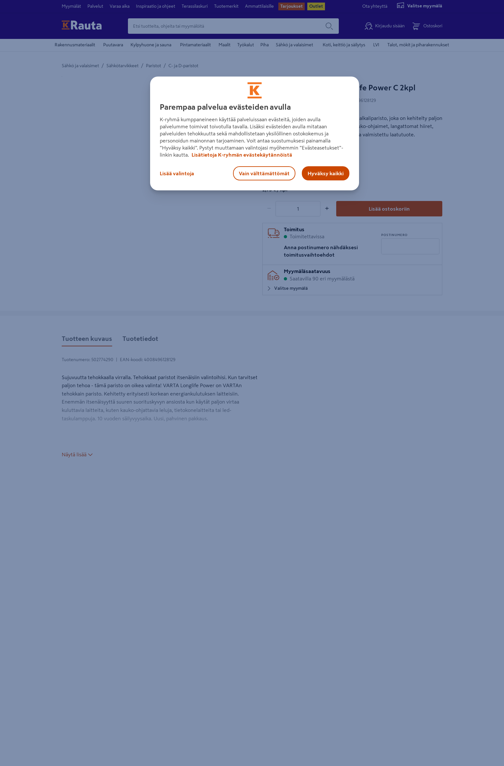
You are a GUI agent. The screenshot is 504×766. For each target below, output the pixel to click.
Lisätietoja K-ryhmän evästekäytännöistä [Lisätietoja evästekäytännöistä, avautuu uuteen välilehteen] (241, 154)
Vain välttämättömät (264, 173)
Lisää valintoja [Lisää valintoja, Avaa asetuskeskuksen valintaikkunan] (177, 173)
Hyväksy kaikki (326, 173)
